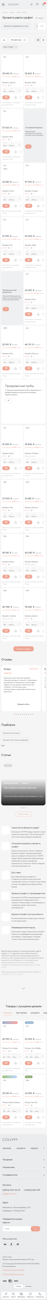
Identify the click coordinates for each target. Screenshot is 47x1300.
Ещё (3, 745)
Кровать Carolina (9, 616)
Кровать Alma (7, 137)
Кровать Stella (30, 245)
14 (9, 1105)
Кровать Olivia (7, 453)
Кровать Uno (7, 245)
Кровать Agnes (8, 562)
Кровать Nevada (31, 562)
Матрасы (7, 1013)
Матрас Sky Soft (31, 1102)
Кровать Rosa (30, 299)
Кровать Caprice (8, 82)
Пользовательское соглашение (13, 1270)
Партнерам (21, 1013)
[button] (14, 714)
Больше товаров (24, 649)
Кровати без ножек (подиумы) (15, 740)
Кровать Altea (30, 82)
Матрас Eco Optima (10, 1048)
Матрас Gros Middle (33, 1048)
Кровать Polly (7, 507)
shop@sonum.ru (10, 1193)
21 (9, 139)
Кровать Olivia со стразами (31, 353)
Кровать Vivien (8, 191)
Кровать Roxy (7, 353)
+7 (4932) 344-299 (32, 1190)
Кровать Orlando (31, 453)
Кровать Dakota (31, 616)
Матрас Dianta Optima (11, 1102)
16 (32, 85)
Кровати (35, 1013)
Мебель (34, 1148)
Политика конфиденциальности (13, 1274)
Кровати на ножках (11, 733)
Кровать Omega (31, 191)
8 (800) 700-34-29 (11, 1190)
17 (9, 456)
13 (9, 1051)
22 (10, 85)
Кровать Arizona (31, 507)
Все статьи (23, 814)
